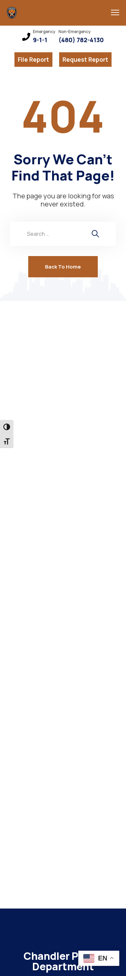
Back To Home (63, 266)
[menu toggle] (115, 12)
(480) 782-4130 (81, 40)
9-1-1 (40, 40)
